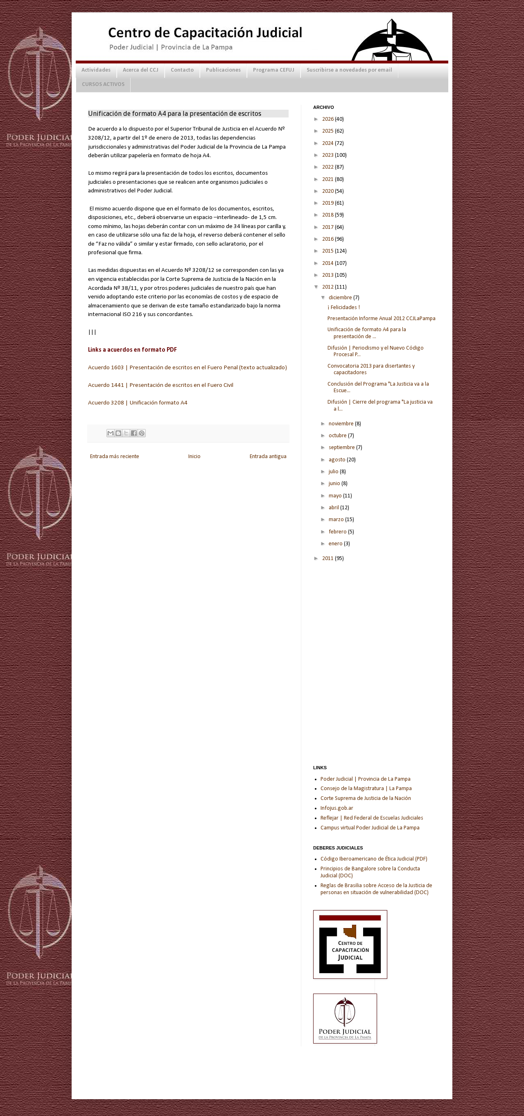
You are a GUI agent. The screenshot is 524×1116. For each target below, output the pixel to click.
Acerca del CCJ (140, 70)
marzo (337, 520)
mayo (336, 496)
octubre (338, 436)
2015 (328, 251)
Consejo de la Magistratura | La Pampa (366, 789)
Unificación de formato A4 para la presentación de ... (367, 333)
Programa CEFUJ (273, 70)
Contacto (182, 70)
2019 (328, 203)
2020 (328, 191)
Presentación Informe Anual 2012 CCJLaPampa (382, 319)
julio (334, 472)
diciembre (341, 298)
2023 (328, 155)
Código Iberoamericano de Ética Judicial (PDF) (374, 859)
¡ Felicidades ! (344, 308)
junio (335, 484)
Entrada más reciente (114, 457)
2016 (328, 239)
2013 (328, 275)
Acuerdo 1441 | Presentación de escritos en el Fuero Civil (160, 385)
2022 (328, 167)
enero (336, 544)
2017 (328, 227)
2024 (328, 143)
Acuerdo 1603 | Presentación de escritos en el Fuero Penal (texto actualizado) (187, 367)
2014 (328, 263)
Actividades (96, 70)
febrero (338, 532)
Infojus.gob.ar (337, 808)
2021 (328, 179)
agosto (338, 460)
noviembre (342, 424)
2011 (328, 559)
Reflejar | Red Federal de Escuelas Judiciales (372, 818)
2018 (328, 215)
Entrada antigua (268, 457)
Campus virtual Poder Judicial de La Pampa (370, 828)
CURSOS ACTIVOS (103, 84)
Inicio (194, 457)
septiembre (342, 448)
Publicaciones (223, 70)
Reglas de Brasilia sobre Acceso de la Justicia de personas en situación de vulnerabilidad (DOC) (376, 889)
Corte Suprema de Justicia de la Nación (366, 798)
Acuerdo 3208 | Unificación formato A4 (137, 403)
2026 (328, 119)
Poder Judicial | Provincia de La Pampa (366, 779)
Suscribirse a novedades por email (349, 70)
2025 (328, 131)
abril (334, 508)
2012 (328, 287)
